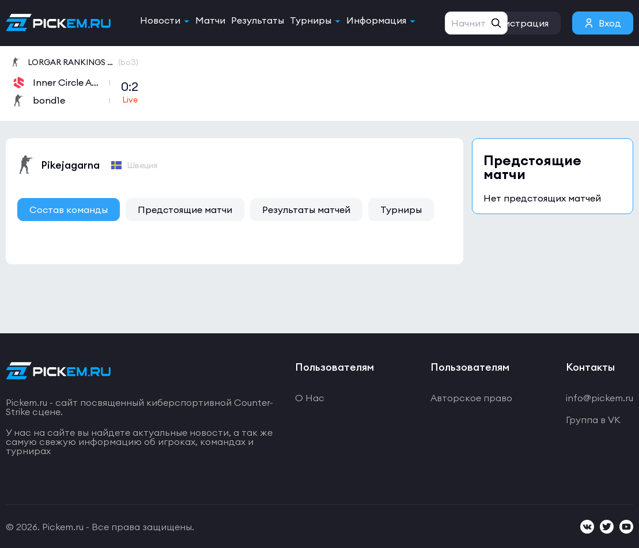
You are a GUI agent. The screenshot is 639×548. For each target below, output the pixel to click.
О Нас (309, 398)
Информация (376, 20)
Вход (610, 23)
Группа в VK (593, 419)
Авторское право (471, 398)
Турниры (310, 20)
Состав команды (68, 209)
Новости (160, 20)
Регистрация (519, 23)
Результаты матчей (306, 209)
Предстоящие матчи (185, 209)
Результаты (257, 20)
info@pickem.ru (599, 398)
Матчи (210, 20)
